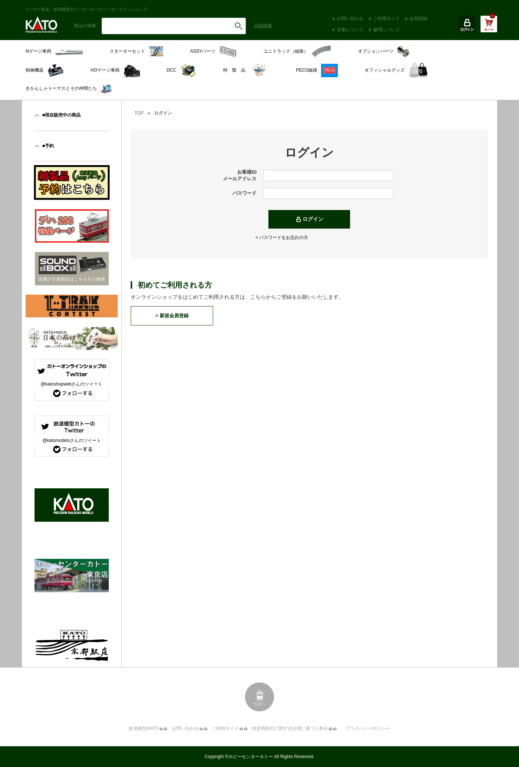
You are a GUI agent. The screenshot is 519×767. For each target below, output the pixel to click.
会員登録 (418, 18)
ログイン (313, 219)
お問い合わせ (350, 18)
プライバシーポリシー (368, 728)
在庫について (350, 29)
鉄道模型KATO (144, 728)
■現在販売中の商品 (61, 115)
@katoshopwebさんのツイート (72, 384)
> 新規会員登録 (171, 315)
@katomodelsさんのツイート (71, 440)
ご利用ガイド (386, 18)
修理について (386, 29)
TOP (138, 113)
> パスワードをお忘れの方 (281, 237)
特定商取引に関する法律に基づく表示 (290, 728)
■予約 (48, 145)
